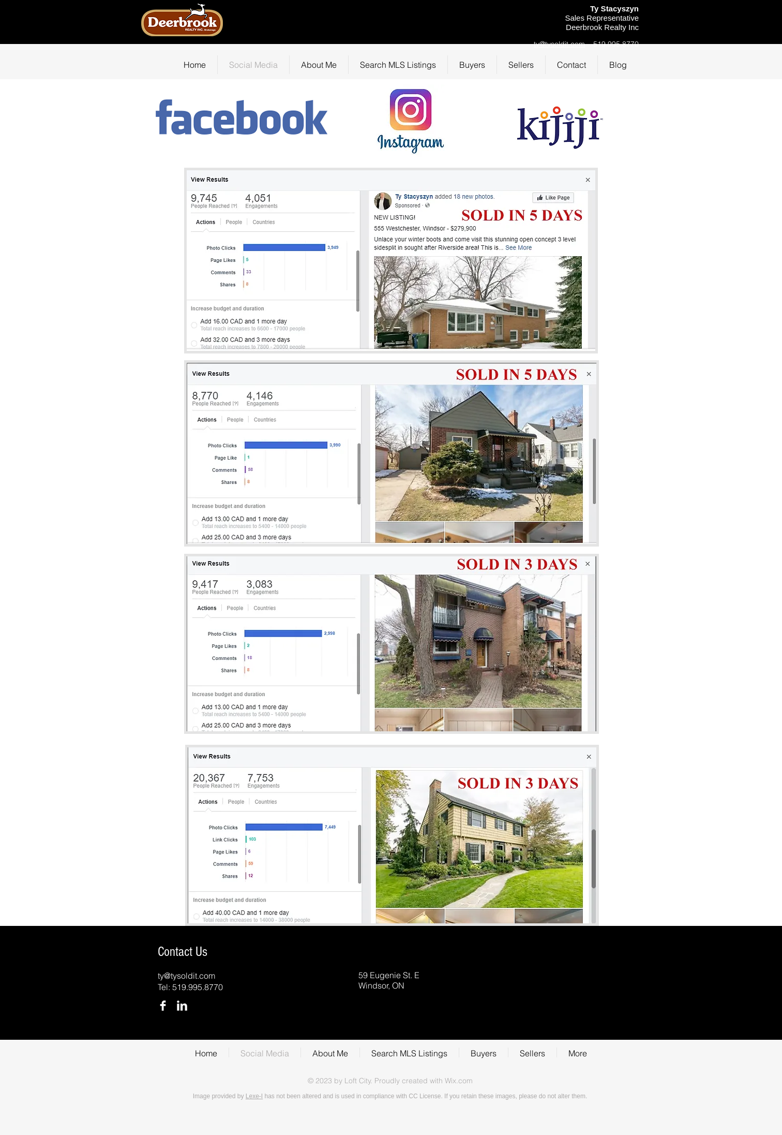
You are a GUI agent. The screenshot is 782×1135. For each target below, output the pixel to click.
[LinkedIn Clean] (182, 1005)
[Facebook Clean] (163, 1005)
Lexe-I (254, 1096)
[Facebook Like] (510, 23)
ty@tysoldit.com (559, 44)
